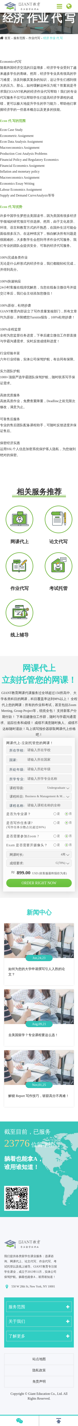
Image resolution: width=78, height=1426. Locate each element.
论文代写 (58, 541)
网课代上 (19, 541)
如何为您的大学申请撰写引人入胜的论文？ (36, 971)
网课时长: (17, 854)
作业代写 (34, 38)
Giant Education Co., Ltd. (45, 1393)
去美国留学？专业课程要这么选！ (33, 1035)
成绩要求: (17, 863)
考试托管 (58, 588)
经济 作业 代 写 (53, 38)
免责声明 (39, 1381)
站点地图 (39, 1359)
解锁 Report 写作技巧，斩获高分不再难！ (38, 1096)
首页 (7, 38)
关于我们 (17, 1321)
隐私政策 (39, 1370)
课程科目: (17, 796)
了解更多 (17, 1336)
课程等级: (17, 788)
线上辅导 (19, 634)
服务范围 (19, 38)
